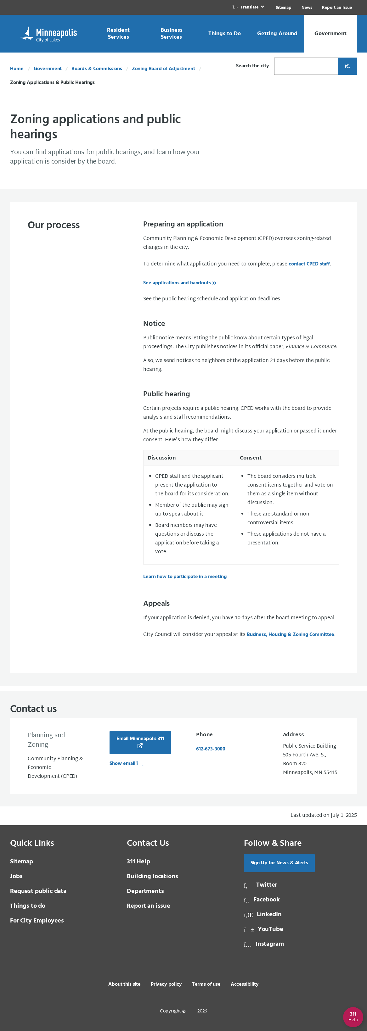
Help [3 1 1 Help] (138, 862)
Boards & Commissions (96, 69)
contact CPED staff (309, 264)
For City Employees (37, 921)
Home (16, 69)
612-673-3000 (210, 749)
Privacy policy (166, 984)
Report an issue (148, 906)
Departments (145, 891)
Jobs (16, 877)
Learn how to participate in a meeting (184, 577)
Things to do (27, 906)
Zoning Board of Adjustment (163, 69)
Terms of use (206, 984)
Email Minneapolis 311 (140, 739)
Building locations (152, 877)
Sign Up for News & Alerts (279, 863)
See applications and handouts (177, 283)
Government (48, 69)
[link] (249, 7)
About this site (124, 984)
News (307, 7)
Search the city (252, 66)
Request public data (38, 891)
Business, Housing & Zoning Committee (290, 635)
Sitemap (283, 7)
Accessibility (245, 984)
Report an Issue (337, 7)
